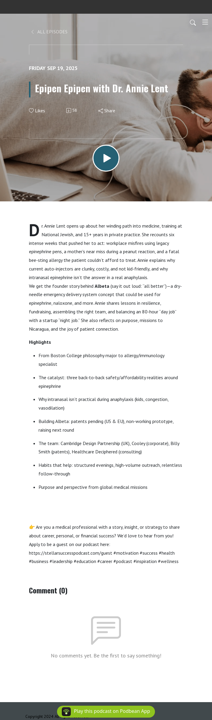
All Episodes (48, 32)
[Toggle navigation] (205, 22)
